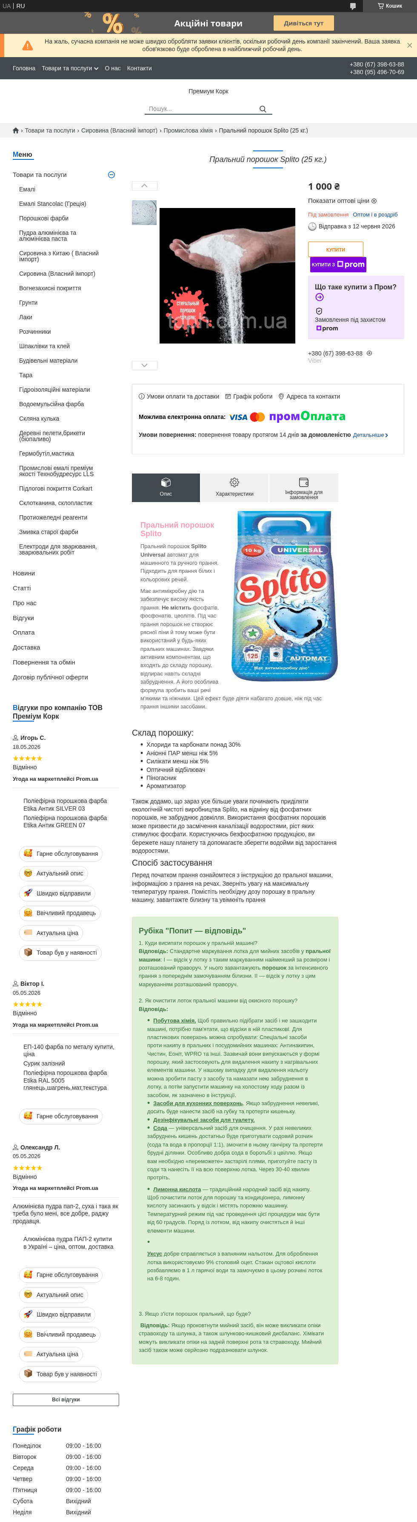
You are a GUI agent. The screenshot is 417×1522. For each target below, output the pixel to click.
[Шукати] (262, 109)
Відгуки (23, 617)
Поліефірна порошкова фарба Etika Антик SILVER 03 (65, 804)
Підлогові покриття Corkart (55, 488)
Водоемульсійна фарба (51, 404)
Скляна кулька (39, 418)
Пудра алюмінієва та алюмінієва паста (47, 235)
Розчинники (35, 331)
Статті (22, 588)
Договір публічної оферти (50, 677)
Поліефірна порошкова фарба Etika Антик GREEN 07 (65, 821)
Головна (24, 68)
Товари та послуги (67, 68)
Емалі (27, 189)
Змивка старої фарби (48, 532)
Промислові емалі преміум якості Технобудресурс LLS (56, 471)
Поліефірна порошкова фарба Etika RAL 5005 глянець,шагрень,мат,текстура (65, 1080)
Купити (335, 249)
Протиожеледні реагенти (53, 517)
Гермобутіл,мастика (46, 453)
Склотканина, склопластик (55, 503)
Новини (24, 573)
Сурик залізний (44, 1063)
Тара (25, 375)
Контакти (139, 68)
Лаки (25, 317)
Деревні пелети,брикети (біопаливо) (52, 436)
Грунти (28, 302)
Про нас (25, 602)
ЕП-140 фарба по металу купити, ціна (68, 1050)
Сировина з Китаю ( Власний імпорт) (59, 256)
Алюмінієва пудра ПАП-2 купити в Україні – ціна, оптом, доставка (68, 1243)
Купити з (338, 265)
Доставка (26, 647)
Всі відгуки (66, 1400)
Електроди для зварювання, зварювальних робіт (58, 549)
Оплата (24, 632)
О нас (112, 68)
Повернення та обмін (44, 662)
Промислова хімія (188, 130)
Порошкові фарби (44, 218)
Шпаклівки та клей (44, 346)
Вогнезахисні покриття (50, 288)
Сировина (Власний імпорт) (119, 130)
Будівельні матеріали (48, 360)
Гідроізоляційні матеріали (54, 389)
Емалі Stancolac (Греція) (52, 203)
